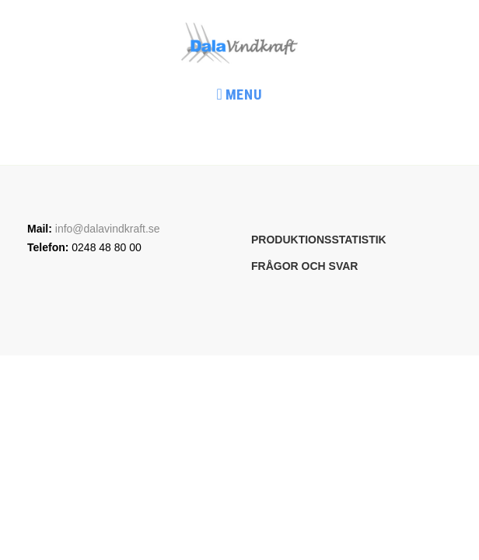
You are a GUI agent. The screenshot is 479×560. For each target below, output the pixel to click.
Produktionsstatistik (318, 239)
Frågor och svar (304, 266)
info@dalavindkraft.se (107, 228)
